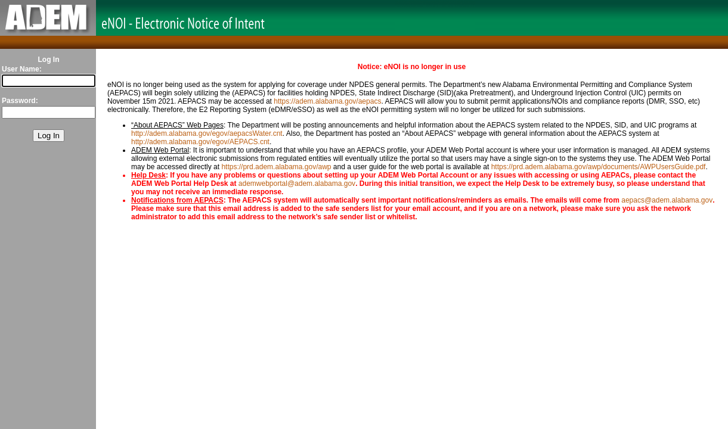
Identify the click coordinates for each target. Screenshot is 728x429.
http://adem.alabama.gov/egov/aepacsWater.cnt (207, 133)
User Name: (22, 69)
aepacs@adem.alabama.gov (666, 200)
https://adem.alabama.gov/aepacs (327, 101)
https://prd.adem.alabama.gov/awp (276, 167)
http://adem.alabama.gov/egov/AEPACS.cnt (200, 142)
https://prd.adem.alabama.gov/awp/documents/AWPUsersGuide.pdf (598, 167)
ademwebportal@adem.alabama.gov (296, 183)
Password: (20, 101)
